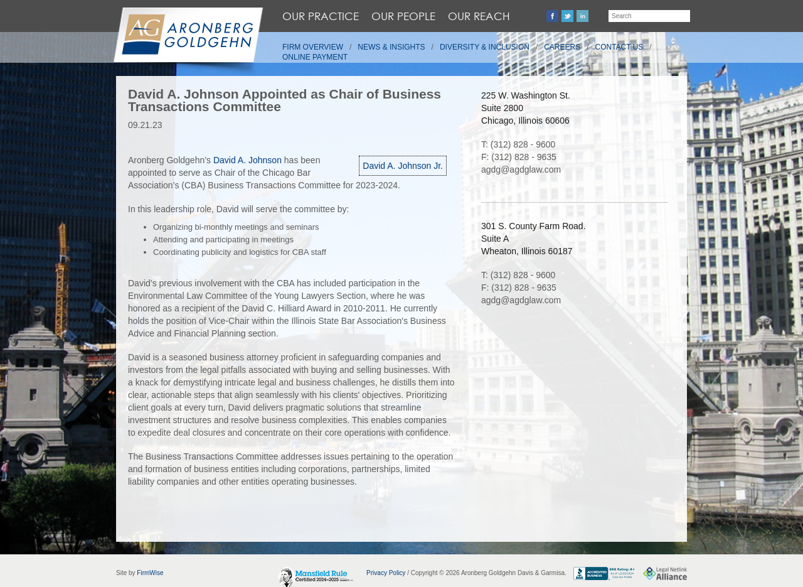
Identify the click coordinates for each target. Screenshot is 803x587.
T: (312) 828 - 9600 (518, 144)
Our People (403, 16)
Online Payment (315, 57)
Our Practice (320, 16)
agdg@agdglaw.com (521, 169)
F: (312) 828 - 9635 (518, 157)
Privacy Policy (385, 572)
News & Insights (391, 47)
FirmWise (150, 572)
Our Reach (479, 16)
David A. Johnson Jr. (403, 166)
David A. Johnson (248, 160)
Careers (562, 47)
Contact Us (619, 47)
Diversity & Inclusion (484, 47)
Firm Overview (312, 47)
